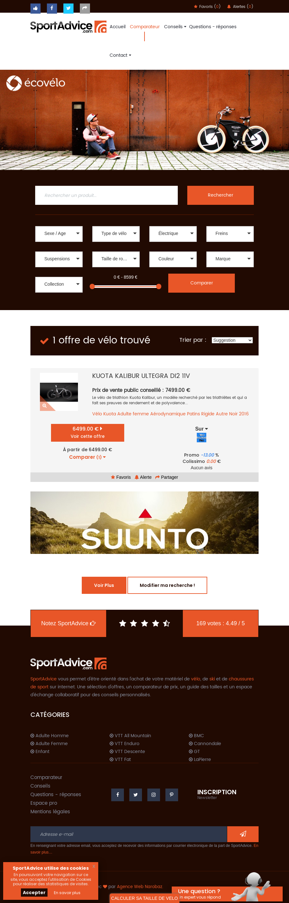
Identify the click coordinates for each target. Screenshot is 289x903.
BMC (196, 736)
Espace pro (43, 803)
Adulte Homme (49, 736)
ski (212, 679)
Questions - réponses (212, 26)
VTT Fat (120, 760)
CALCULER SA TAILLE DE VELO (144, 898)
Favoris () (207, 7)
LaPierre (200, 760)
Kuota (109, 414)
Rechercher (220, 195)
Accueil (117, 26)
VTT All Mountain (130, 736)
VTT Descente (127, 752)
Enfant (39, 752)
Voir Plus (104, 585)
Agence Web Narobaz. (140, 887)
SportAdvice (43, 679)
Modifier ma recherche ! (167, 585)
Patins (193, 414)
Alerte (143, 477)
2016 (244, 414)
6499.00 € (88, 432)
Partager (166, 477)
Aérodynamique (168, 414)
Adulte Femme (49, 744)
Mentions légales (50, 812)
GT (194, 752)
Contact (120, 55)
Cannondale (205, 744)
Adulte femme (133, 414)
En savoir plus (67, 892)
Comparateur (145, 26)
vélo (195, 679)
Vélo (97, 414)
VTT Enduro (124, 744)
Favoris (121, 477)
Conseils (174, 26)
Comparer (201, 283)
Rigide (208, 414)
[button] (59, 234)
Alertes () (240, 7)
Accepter (34, 892)
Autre (222, 414)
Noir (233, 414)
